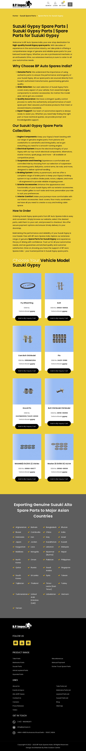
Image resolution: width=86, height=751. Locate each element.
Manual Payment (58, 662)
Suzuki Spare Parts (28, 16)
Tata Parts (16, 658)
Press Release (18, 706)
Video (15, 710)
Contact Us (17, 698)
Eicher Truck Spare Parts (61, 666)
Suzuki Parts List (62, 698)
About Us (16, 686)
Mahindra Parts (18, 662)
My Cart (62, 4)
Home (15, 16)
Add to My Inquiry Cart (27, 318)
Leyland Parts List (62, 694)
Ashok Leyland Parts (20, 670)
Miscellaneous (57, 658)
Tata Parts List (61, 686)
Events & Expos (18, 690)
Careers (16, 702)
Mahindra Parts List (63, 690)
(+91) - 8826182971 (24, 722)
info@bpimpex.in (23, 727)
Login (55, 4)
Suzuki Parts (17, 666)
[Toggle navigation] (70, 4)
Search (48, 4)
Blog (58, 702)
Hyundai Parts (18, 674)
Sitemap (59, 706)
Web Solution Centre (52, 747)
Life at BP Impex (18, 694)
